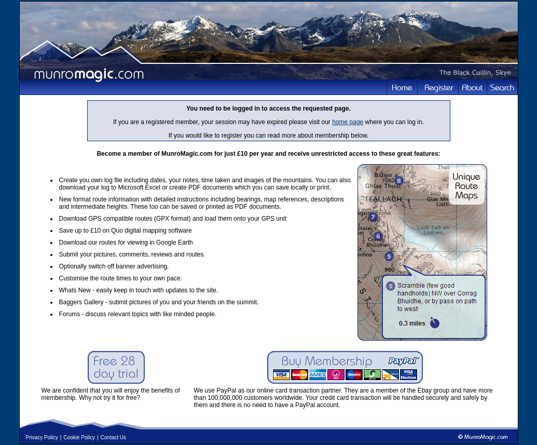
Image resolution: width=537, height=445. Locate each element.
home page (347, 122)
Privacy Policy (42, 437)
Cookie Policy (79, 437)
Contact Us (113, 437)
